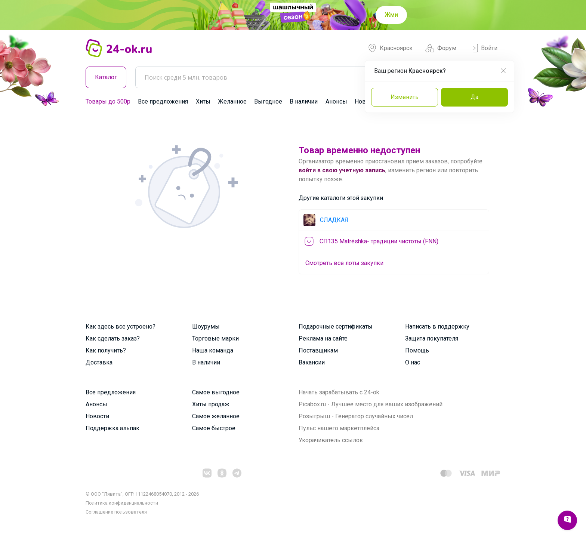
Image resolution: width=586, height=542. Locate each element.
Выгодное (268, 101)
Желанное (232, 101)
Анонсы (336, 101)
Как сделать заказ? (113, 338)
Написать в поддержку (437, 326)
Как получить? (106, 350)
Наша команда (212, 350)
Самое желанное (216, 416)
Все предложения (163, 101)
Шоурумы (206, 326)
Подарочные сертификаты (336, 326)
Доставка (99, 362)
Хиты (203, 101)
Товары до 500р (108, 101)
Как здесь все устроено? (120, 326)
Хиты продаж (210, 404)
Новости (97, 416)
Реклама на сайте (323, 338)
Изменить (405, 97)
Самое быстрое (213, 428)
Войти (483, 48)
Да (474, 97)
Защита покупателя (431, 338)
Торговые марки (215, 338)
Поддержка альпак (112, 428)
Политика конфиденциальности (122, 503)
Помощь (417, 350)
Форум (440, 48)
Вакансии (312, 362)
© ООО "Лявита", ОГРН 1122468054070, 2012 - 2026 (142, 494)
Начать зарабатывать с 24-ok (339, 392)
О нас (412, 362)
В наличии (304, 101)
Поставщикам (318, 350)
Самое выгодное (216, 392)
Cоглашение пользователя (116, 512)
